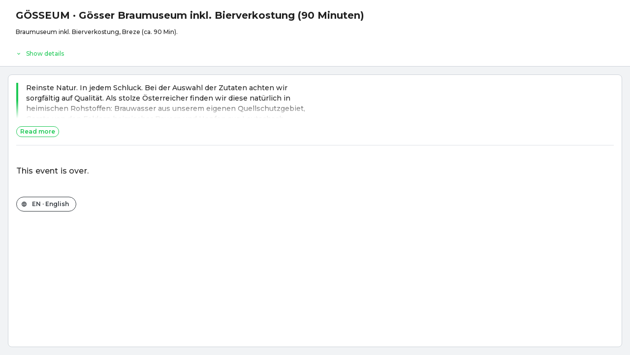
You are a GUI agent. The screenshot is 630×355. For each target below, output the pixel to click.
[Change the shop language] (46, 204)
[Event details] (315, 51)
